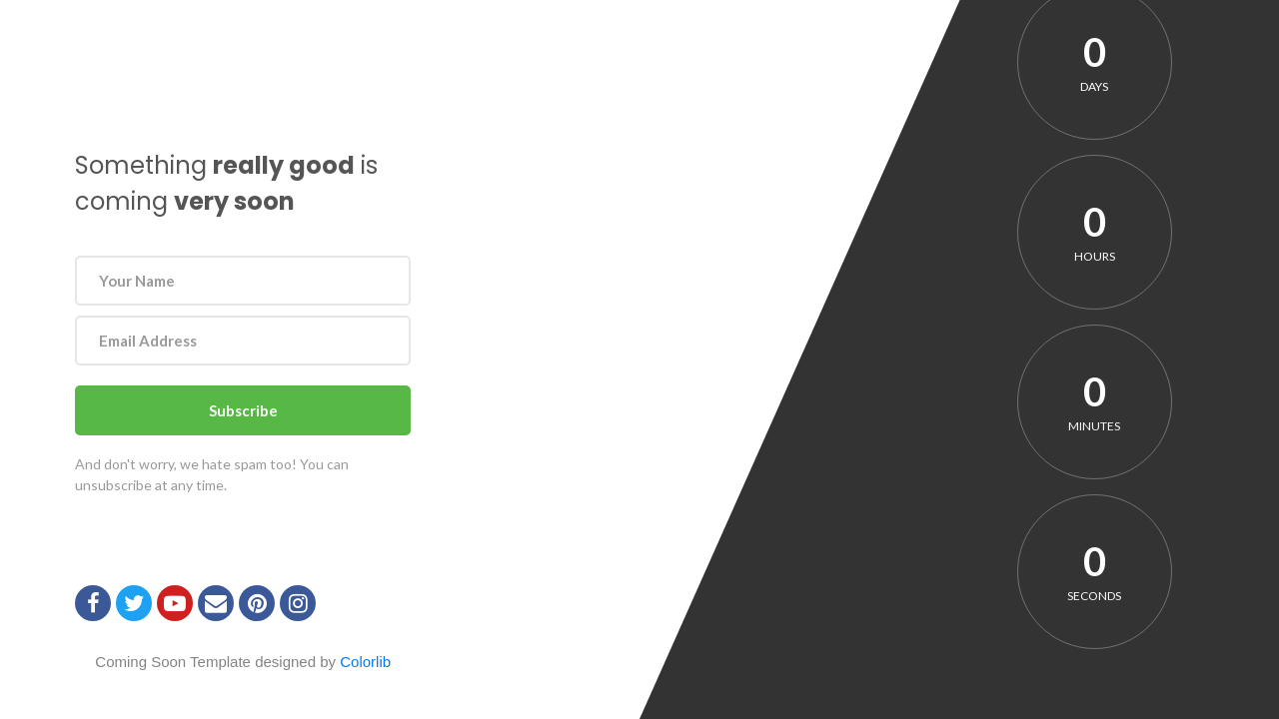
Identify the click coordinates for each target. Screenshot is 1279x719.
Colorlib (365, 661)
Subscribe (243, 410)
